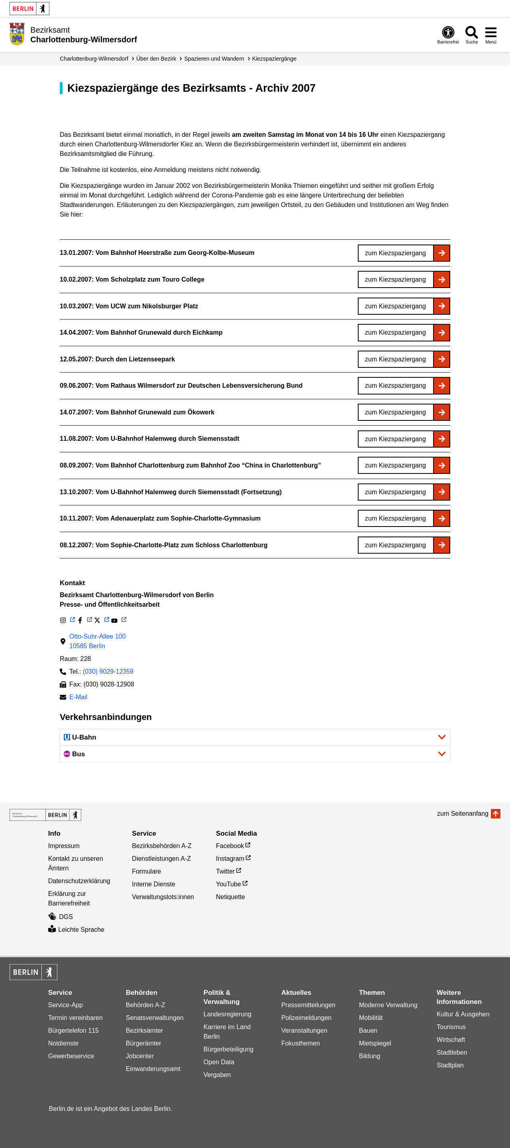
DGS (60, 916)
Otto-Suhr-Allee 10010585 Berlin (97, 641)
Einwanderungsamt (153, 1068)
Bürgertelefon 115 (73, 1030)
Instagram (230, 858)
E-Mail (78, 698)
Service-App (65, 1005)
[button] (255, 737)
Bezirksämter (144, 1030)
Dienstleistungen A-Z (161, 858)
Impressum (64, 845)
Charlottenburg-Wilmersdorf (94, 58)
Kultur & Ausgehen (463, 1014)
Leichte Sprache (76, 929)
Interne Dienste (153, 884)
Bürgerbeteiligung (228, 1049)
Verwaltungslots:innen (163, 897)
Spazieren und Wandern (214, 58)
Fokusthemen (300, 1043)
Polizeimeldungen (306, 1017)
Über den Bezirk (156, 58)
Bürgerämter (143, 1043)
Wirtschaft (451, 1039)
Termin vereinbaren (75, 1017)
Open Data (219, 1062)
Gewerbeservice (71, 1056)
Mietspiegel (375, 1043)
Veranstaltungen (304, 1030)
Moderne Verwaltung (388, 1005)
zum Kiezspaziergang (395, 253)
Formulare (146, 871)
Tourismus (451, 1027)
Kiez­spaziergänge (274, 58)
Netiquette (230, 897)
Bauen (368, 1030)
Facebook (230, 845)
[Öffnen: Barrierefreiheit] (448, 34)
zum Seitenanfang (462, 813)
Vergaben (217, 1074)
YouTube (228, 884)
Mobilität (371, 1017)
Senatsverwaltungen (155, 1017)
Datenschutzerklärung (79, 881)
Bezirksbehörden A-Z (161, 845)
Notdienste (63, 1043)
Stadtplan (450, 1065)
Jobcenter (140, 1056)
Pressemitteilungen (308, 1005)
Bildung (369, 1056)
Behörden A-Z (145, 1005)
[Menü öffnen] (490, 34)
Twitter (225, 871)
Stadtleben (452, 1052)
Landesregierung (227, 1014)
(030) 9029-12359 (108, 671)
